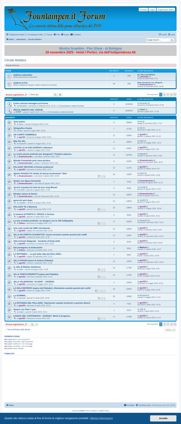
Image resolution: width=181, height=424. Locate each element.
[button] (175, 94)
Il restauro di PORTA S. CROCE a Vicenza (33, 214)
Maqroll (142, 154)
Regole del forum (12, 65)
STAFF (18, 112)
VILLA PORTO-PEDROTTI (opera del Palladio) (35, 274)
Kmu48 (22, 190)
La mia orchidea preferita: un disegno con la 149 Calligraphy (43, 221)
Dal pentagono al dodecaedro (28, 247)
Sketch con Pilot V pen (24, 309)
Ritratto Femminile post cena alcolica (31, 160)
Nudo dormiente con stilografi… (150, 83)
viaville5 (22, 203)
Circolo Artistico (15, 60)
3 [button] (167, 94)
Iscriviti (143, 9)
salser (21, 312)
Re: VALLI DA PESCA (146, 75)
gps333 (22, 137)
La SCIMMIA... (20, 295)
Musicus (143, 247)
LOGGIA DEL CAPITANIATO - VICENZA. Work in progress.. (42, 316)
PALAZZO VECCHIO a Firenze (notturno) (33, 167)
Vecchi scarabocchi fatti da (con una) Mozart (35, 187)
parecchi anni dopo (22, 200)
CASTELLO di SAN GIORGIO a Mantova (33, 147)
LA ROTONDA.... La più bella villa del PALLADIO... (37, 254)
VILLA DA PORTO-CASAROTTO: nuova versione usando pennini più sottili (50, 234)
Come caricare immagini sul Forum (30, 103)
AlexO (142, 173)
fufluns (22, 223)
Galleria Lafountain (22, 75)
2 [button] (164, 94)
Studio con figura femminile (27, 181)
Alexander (23, 106)
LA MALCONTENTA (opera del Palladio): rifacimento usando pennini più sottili (51, 288)
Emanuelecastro (146, 84)
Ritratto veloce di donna (25, 194)
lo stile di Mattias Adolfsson (27, 267)
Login (152, 9)
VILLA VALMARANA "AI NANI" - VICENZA (33, 281)
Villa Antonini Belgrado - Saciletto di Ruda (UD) (36, 241)
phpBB (81, 411)
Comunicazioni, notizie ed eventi (71, 106)
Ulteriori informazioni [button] (101, 418)
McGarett (143, 295)
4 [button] (171, 94)
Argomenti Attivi (166, 9)
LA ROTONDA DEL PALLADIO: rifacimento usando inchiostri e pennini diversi (51, 303)
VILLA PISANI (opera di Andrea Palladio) (33, 260)
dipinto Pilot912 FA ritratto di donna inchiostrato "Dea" (40, 173)
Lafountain (144, 77)
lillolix (142, 141)
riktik (21, 269)
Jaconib (22, 298)
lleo (141, 121)
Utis (20, 131)
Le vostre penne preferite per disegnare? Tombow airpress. (42, 154)
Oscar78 (22, 143)
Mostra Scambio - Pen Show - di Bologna (90, 48)
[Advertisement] (90, 377)
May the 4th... (20, 141)
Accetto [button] (163, 418)
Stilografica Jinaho (22, 128)
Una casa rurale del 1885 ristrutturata (31, 228)
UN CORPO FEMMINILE (25, 134)
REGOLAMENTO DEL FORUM (28, 110)
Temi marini (19, 121)
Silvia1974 (144, 220)
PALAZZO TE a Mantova (25, 207)
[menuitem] (34, 34)
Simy (21, 124)
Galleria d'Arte (20, 83)
